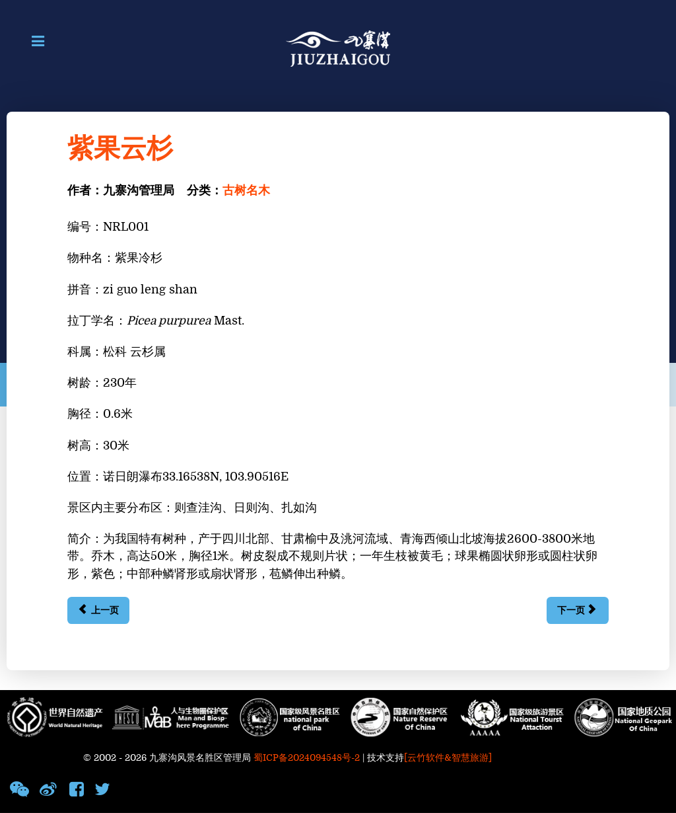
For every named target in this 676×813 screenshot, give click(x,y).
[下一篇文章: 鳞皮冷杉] (577, 610)
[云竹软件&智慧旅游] (448, 757)
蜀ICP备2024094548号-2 (307, 757)
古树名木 (246, 191)
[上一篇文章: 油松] (98, 610)
